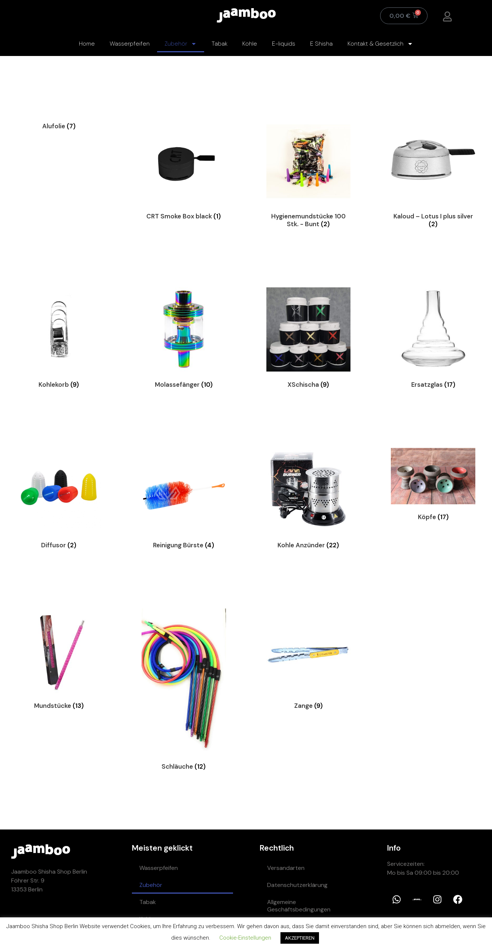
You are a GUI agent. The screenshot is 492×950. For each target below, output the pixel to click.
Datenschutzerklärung (297, 885)
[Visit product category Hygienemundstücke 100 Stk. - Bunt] (308, 175)
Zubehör (180, 43)
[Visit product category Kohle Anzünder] (308, 500)
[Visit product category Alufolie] (59, 126)
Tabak (219, 43)
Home (87, 43)
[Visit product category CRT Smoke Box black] (184, 171)
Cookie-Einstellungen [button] (245, 937)
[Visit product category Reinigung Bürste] (184, 500)
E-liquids (283, 43)
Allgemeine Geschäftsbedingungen (298, 905)
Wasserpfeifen (130, 43)
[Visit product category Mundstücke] (59, 660)
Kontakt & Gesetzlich (380, 43)
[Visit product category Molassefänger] (184, 339)
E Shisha (321, 43)
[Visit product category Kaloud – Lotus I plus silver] (433, 175)
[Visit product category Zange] (308, 660)
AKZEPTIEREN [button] (300, 938)
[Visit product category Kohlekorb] (59, 339)
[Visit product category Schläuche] (184, 690)
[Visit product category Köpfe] (433, 486)
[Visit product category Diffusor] (59, 500)
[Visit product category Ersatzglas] (433, 339)
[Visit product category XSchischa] (308, 339)
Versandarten (286, 868)
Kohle (249, 43)
